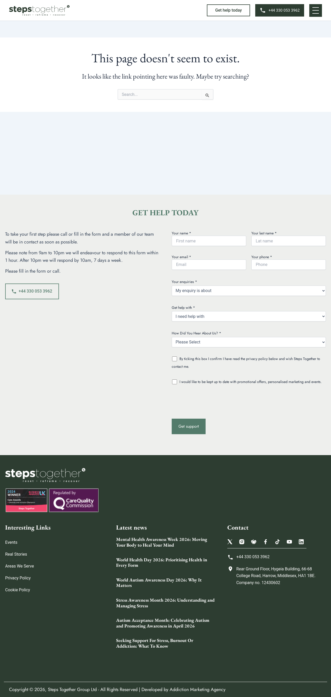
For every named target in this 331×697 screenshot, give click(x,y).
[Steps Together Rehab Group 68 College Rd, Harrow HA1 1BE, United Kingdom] (276, 630)
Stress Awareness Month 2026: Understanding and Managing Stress (165, 603)
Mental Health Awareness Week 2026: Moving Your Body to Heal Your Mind (161, 542)
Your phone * (288, 262)
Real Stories (16, 554)
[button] (228, 10)
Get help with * (249, 313)
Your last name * (288, 238)
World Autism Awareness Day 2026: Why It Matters (159, 582)
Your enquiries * (249, 287)
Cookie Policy (17, 589)
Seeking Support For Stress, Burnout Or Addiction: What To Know (154, 643)
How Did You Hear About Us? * (249, 339)
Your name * (209, 238)
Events (11, 542)
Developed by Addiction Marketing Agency (183, 689)
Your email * (209, 262)
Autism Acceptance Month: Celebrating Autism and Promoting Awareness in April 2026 (162, 623)
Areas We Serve (19, 566)
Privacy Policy (18, 578)
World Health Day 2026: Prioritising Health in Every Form (161, 562)
